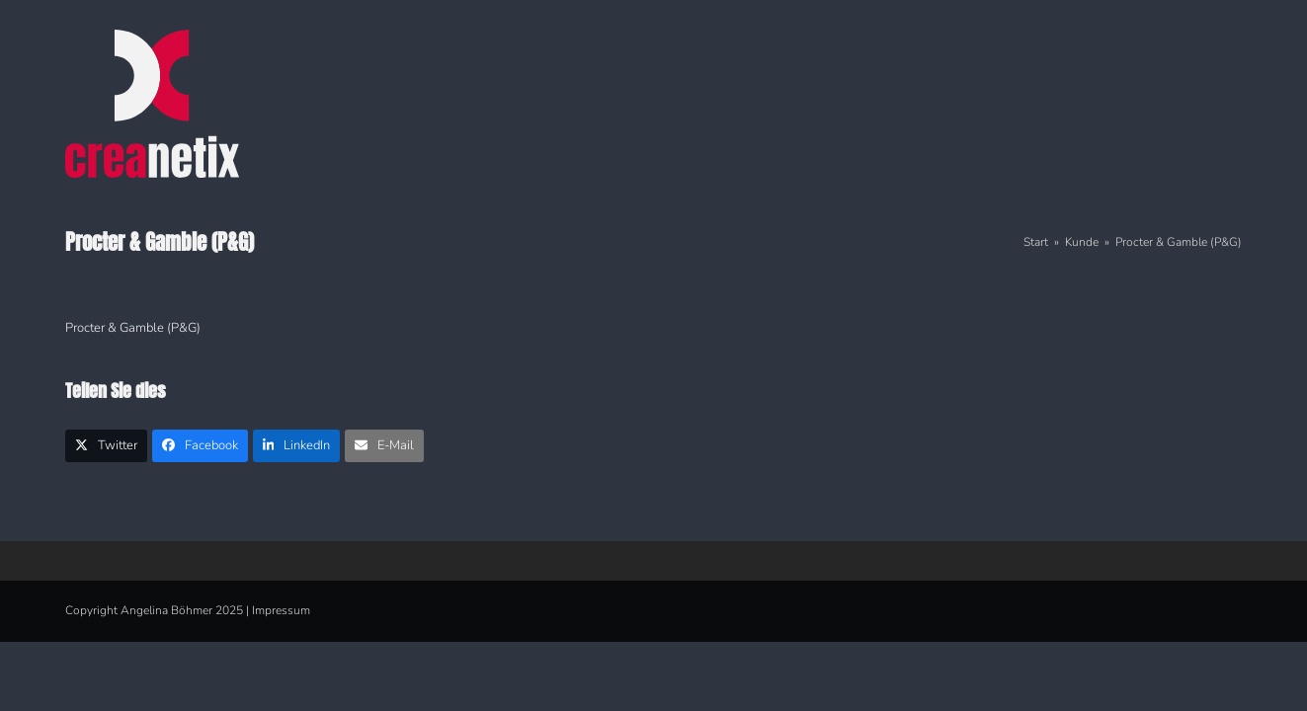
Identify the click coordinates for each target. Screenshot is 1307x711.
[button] (106, 446)
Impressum (281, 610)
